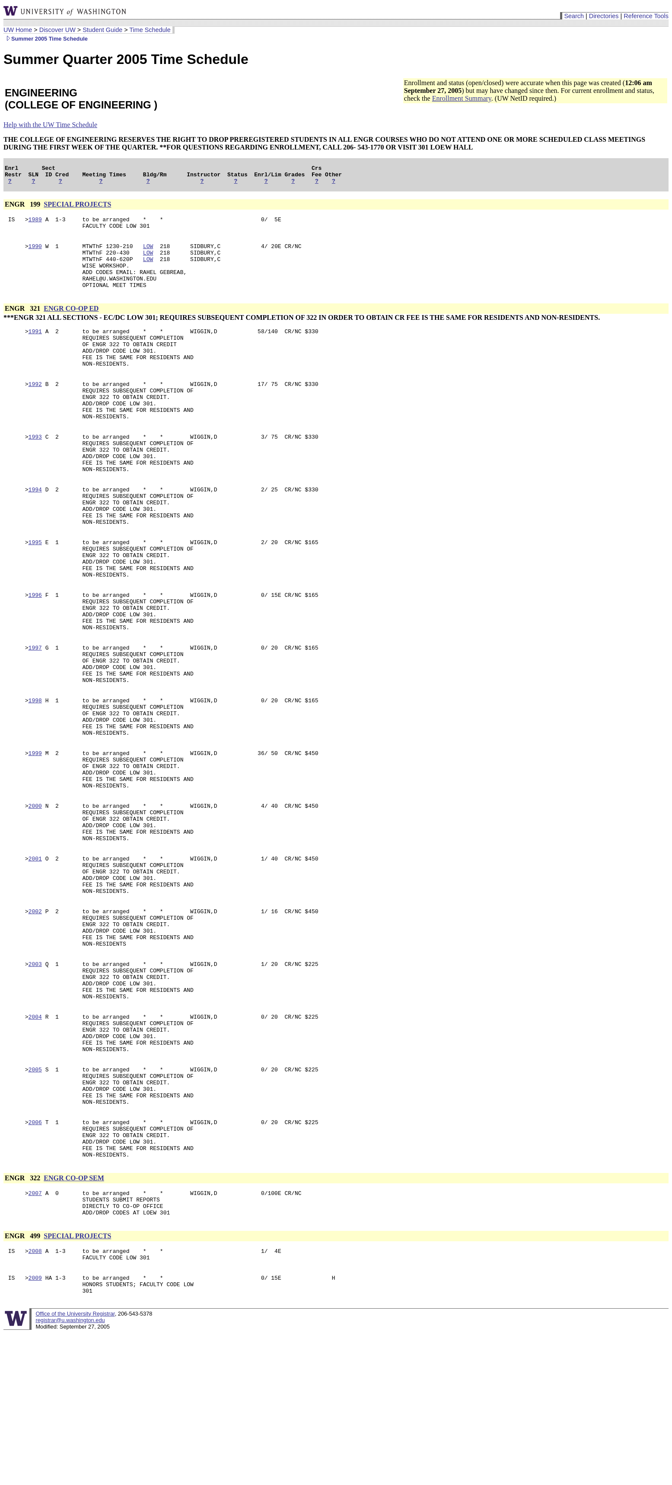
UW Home (17, 29)
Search (574, 16)
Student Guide (102, 29)
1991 (35, 348)
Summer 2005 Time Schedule (45, 38)
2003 (35, 1074)
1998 (35, 771)
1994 (35, 529)
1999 (35, 832)
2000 (35, 892)
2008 (35, 1397)
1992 (35, 408)
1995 (35, 590)
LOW (148, 254)
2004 (35, 1134)
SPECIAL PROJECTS (77, 208)
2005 (35, 1195)
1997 (35, 711)
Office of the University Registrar (75, 1465)
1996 (35, 650)
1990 (35, 254)
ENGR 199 (23, 208)
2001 (35, 953)
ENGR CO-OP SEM (74, 1318)
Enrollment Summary (461, 98)
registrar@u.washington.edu (70, 1472)
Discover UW (57, 29)
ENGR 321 (23, 324)
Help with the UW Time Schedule (50, 124)
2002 (35, 1013)
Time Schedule (149, 29)
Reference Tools (646, 16)
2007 (35, 1334)
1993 (35, 469)
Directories (604, 16)
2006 (35, 1255)
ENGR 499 (23, 1381)
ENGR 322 (23, 1318)
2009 (35, 1427)
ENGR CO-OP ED (71, 324)
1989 (35, 224)
